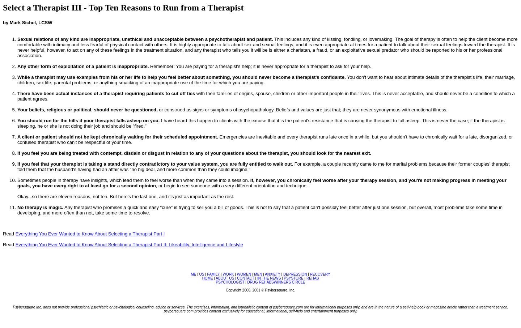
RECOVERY (320, 274)
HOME (207, 278)
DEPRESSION (295, 274)
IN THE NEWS (269, 278)
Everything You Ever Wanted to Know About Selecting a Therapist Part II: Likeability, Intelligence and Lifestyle (129, 244)
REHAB (312, 278)
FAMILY (213, 274)
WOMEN (244, 274)
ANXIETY (272, 274)
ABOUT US (225, 278)
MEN (258, 274)
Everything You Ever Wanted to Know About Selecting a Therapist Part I (90, 234)
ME (193, 274)
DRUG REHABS (260, 282)
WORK (228, 274)
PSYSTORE (293, 278)
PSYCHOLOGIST (230, 282)
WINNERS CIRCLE (289, 282)
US (201, 274)
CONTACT (245, 278)
